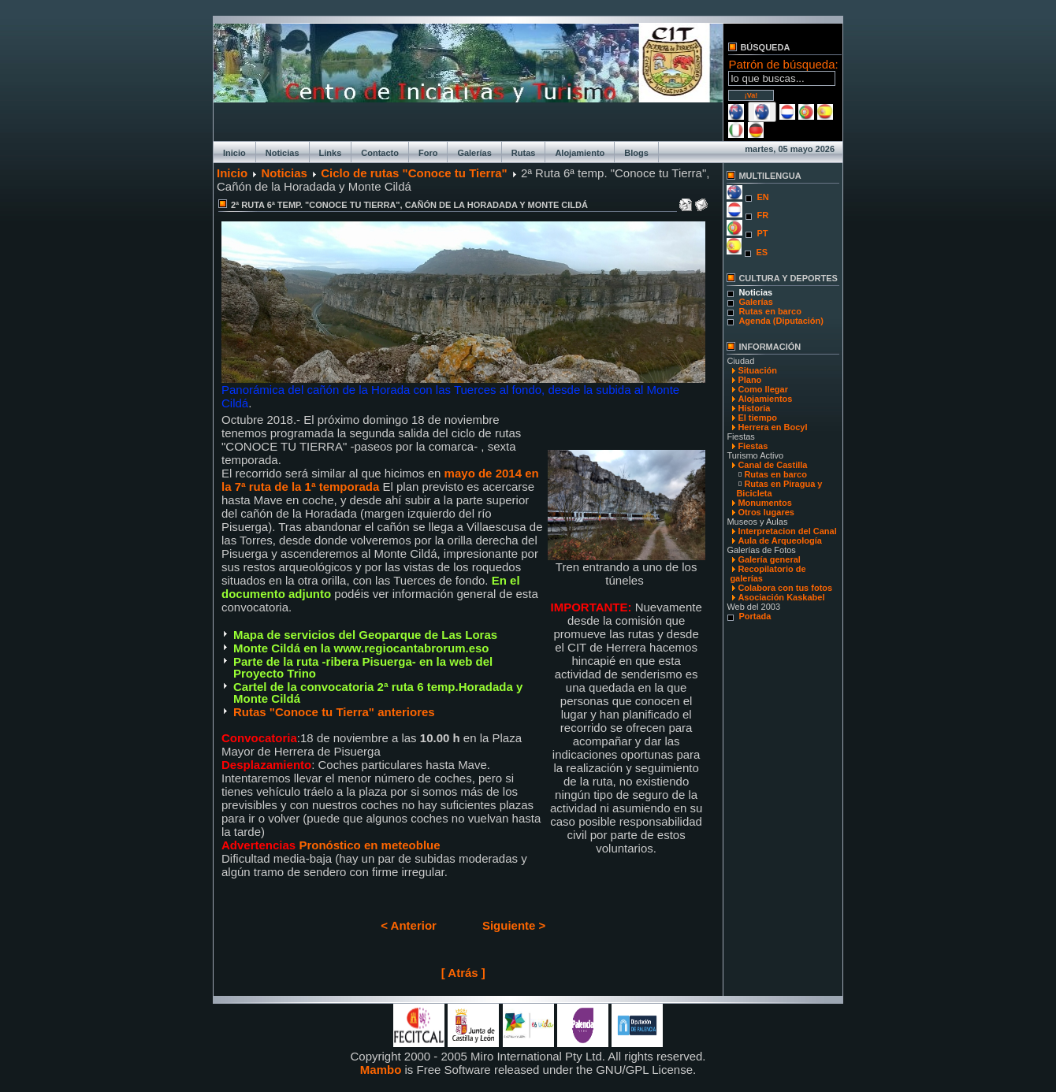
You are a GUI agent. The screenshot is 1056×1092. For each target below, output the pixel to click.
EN (762, 197)
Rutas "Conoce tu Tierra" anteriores (334, 712)
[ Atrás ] (463, 972)
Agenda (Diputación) (781, 320)
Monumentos (764, 502)
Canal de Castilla (772, 465)
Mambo (381, 1069)
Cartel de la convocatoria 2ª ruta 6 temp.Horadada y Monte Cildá (377, 692)
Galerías (474, 153)
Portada (754, 616)
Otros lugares (766, 512)
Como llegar (763, 389)
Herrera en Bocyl (772, 427)
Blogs (636, 153)
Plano (749, 379)
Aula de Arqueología (780, 540)
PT (762, 233)
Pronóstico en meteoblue (368, 845)
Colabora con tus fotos (785, 587)
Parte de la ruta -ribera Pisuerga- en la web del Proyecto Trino (363, 667)
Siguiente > (513, 925)
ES (762, 252)
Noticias (282, 153)
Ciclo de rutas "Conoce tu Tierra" (414, 173)
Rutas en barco (769, 311)
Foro (427, 153)
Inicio (234, 153)
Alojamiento (579, 153)
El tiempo (757, 417)
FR (762, 215)
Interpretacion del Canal (787, 531)
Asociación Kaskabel (781, 597)
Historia (754, 408)
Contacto (380, 153)
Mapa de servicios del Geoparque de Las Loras (365, 634)
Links (330, 153)
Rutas (523, 153)
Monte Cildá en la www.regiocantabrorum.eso (361, 648)
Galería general (769, 559)
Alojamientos (765, 398)
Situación (757, 370)
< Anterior (409, 925)
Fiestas (753, 446)
